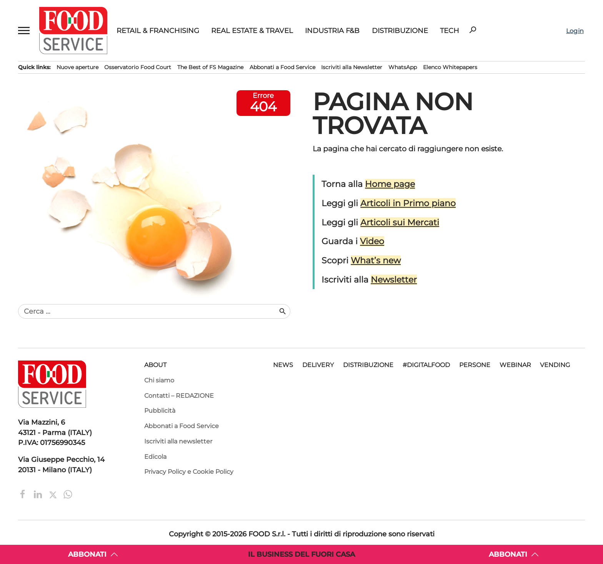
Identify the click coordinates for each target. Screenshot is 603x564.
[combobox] (148, 311)
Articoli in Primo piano (408, 203)
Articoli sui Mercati (399, 222)
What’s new (376, 260)
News (283, 365)
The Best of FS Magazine (210, 67)
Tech (449, 30)
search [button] (472, 30)
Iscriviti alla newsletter (178, 441)
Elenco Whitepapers (450, 67)
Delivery (318, 365)
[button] (24, 30)
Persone (474, 365)
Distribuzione (400, 30)
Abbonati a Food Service (282, 67)
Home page (390, 184)
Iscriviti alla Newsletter (351, 67)
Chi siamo (159, 380)
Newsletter (394, 280)
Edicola (155, 456)
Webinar (515, 365)
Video (372, 241)
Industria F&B (332, 30)
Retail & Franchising (158, 30)
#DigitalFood (426, 365)
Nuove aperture (77, 67)
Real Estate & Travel (252, 30)
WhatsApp (402, 67)
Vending (555, 365)
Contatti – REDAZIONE (179, 395)
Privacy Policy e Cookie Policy (188, 471)
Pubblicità (159, 410)
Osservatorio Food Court (137, 67)
